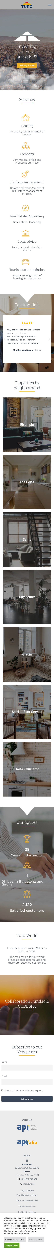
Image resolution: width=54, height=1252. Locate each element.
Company (27, 154)
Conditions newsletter (27, 1195)
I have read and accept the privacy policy (23, 1090)
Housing (27, 126)
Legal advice (27, 241)
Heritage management (27, 182)
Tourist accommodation (27, 269)
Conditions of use (27, 1206)
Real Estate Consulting (27, 216)
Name (4, 1062)
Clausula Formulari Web (27, 1201)
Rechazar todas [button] (35, 1239)
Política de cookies (27, 1212)
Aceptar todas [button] (12, 1245)
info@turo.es (28, 1184)
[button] (49, 4)
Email (4, 1076)
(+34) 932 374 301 (29, 1179)
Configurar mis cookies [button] (14, 1239)
